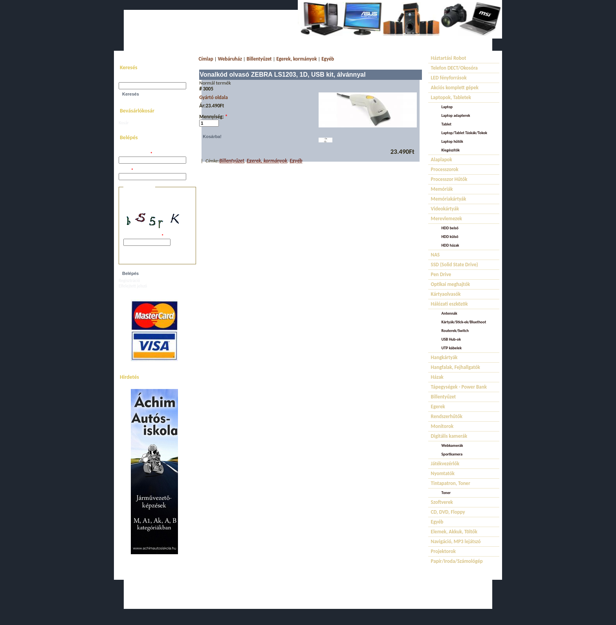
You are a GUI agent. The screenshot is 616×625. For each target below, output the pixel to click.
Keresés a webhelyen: (138, 79)
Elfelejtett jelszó (133, 286)
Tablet (446, 124)
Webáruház (230, 59)
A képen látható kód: (143, 236)
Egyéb (327, 59)
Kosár (123, 122)
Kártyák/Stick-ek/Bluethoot (464, 321)
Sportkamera (452, 454)
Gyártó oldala (213, 97)
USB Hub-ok (451, 339)
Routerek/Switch (455, 330)
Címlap (205, 59)
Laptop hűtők (452, 141)
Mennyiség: (213, 117)
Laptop (447, 106)
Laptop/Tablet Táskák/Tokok (465, 132)
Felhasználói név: (135, 154)
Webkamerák (452, 445)
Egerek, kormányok (296, 59)
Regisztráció (129, 280)
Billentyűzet (259, 59)
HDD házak (450, 245)
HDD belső (450, 227)
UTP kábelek (452, 347)
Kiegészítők (451, 150)
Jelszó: (126, 170)
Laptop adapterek (456, 115)
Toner (446, 492)
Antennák (449, 313)
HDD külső (450, 236)
